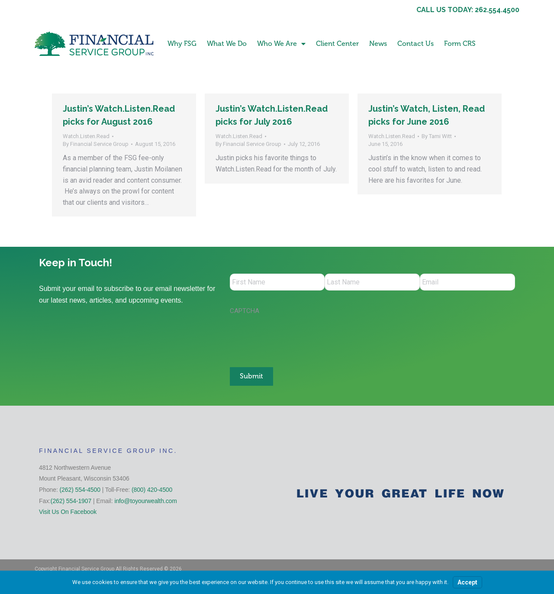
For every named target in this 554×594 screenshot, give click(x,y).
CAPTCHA (244, 311)
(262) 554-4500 (80, 489)
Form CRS (460, 43)
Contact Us (415, 43)
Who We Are (281, 44)
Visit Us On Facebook (68, 511)
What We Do (227, 43)
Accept (467, 582)
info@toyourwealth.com (145, 500)
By (96, 144)
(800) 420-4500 (152, 489)
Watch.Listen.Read (86, 136)
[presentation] (295, 337)
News (378, 43)
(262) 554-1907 (71, 500)
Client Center (337, 43)
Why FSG (181, 43)
